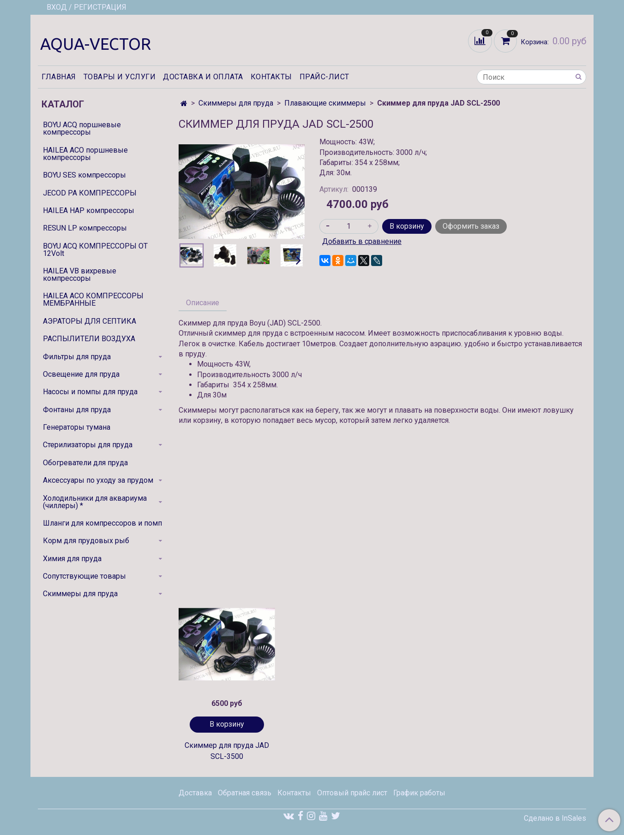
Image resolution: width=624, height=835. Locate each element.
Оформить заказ (471, 226)
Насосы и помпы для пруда (90, 391)
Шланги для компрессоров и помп (102, 523)
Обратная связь (244, 792)
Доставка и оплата (203, 76)
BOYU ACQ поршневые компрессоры (82, 128)
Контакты (271, 76)
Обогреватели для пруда (85, 462)
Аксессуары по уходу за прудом (98, 480)
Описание (202, 302)
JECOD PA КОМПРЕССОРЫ (90, 193)
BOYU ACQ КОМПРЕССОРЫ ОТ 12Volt (95, 250)
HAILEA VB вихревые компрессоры (79, 274)
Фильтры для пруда (77, 356)
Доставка (195, 792)
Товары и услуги (120, 76)
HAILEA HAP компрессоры (88, 210)
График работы (419, 792)
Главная (59, 76)
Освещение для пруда (81, 374)
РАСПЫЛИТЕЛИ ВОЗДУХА (89, 338)
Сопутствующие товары (84, 576)
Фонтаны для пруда (77, 409)
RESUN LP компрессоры (85, 228)
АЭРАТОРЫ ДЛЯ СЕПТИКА (89, 321)
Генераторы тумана (76, 427)
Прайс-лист (324, 76)
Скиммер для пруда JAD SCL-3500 (227, 751)
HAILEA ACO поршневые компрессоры (85, 154)
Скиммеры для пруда (235, 103)
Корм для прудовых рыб (86, 540)
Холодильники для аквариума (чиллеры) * (95, 502)
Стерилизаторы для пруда (87, 444)
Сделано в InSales (555, 818)
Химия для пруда (72, 558)
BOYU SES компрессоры (84, 175)
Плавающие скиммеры (325, 103)
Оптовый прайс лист (352, 792)
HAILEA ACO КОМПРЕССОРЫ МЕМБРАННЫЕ (93, 299)
